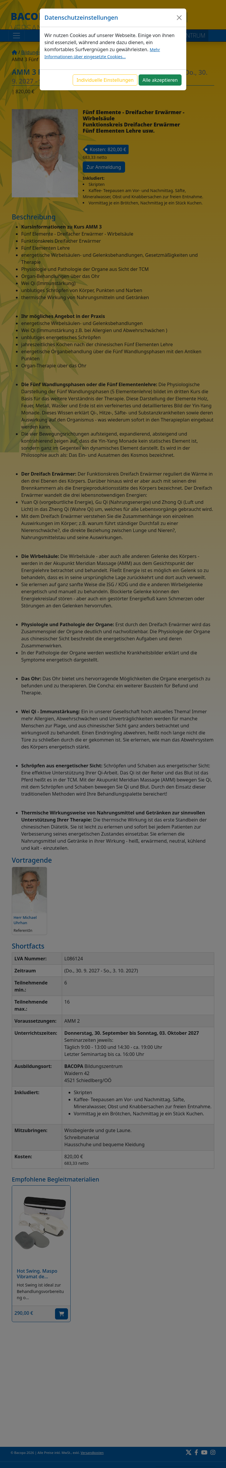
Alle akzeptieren (160, 80)
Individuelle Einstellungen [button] (105, 80)
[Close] (179, 17)
